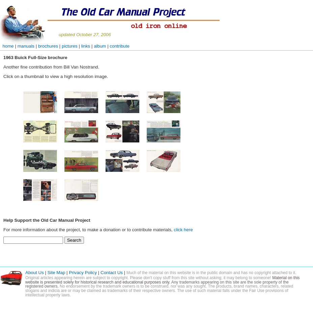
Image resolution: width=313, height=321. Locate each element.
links (85, 46)
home (7, 46)
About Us (34, 272)
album (100, 46)
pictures (70, 46)
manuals (26, 46)
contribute (120, 46)
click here (183, 229)
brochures (48, 46)
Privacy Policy (83, 272)
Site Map (56, 272)
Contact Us (112, 272)
